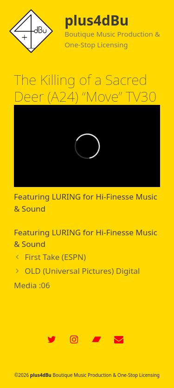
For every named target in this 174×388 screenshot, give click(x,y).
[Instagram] (74, 339)
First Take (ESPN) (55, 257)
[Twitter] (52, 339)
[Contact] (119, 339)
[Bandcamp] (96, 339)
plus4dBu (96, 20)
